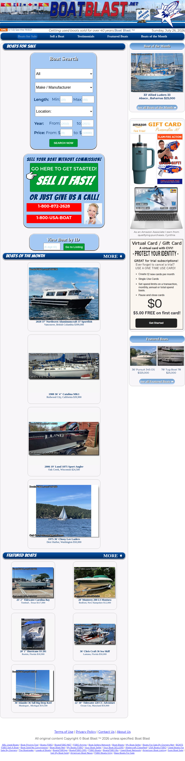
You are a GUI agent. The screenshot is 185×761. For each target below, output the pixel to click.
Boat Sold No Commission (34, 747)
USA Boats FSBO (157, 747)
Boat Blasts (118, 744)
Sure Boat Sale (175, 750)
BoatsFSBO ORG (78, 750)
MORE (113, 256)
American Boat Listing (154, 750)
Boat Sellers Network (99, 744)
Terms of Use (63, 732)
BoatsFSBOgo (60, 750)
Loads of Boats (43, 750)
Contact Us (106, 732)
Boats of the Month (154, 36)
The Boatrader (26, 750)
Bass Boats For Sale (124, 753)
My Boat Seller (133, 744)
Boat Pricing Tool (29, 744)
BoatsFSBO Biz (111, 750)
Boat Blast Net (57, 747)
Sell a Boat (57, 36)
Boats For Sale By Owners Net (158, 744)
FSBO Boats (94, 750)
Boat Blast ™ (125, 30)
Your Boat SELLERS (113, 747)
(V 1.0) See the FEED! (16, 29)
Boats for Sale (27, 36)
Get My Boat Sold (59, 753)
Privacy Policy (86, 732)
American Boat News (81, 753)
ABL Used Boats (10, 744)
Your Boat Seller (93, 747)
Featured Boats (117, 36)
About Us (124, 732)
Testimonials (85, 36)
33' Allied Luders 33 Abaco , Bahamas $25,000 (157, 96)
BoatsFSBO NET (62, 744)
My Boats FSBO (75, 747)
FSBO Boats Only (103, 753)
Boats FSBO (46, 744)
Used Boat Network (130, 750)
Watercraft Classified (136, 747)
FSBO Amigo (80, 744)
